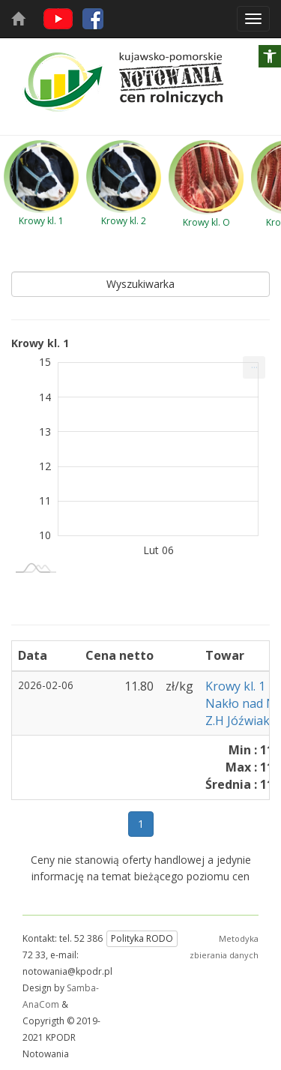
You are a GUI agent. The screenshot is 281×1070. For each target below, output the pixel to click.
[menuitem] (254, 367)
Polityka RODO (142, 938)
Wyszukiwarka (140, 284)
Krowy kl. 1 (235, 686)
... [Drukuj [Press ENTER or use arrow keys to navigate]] (254, 364)
